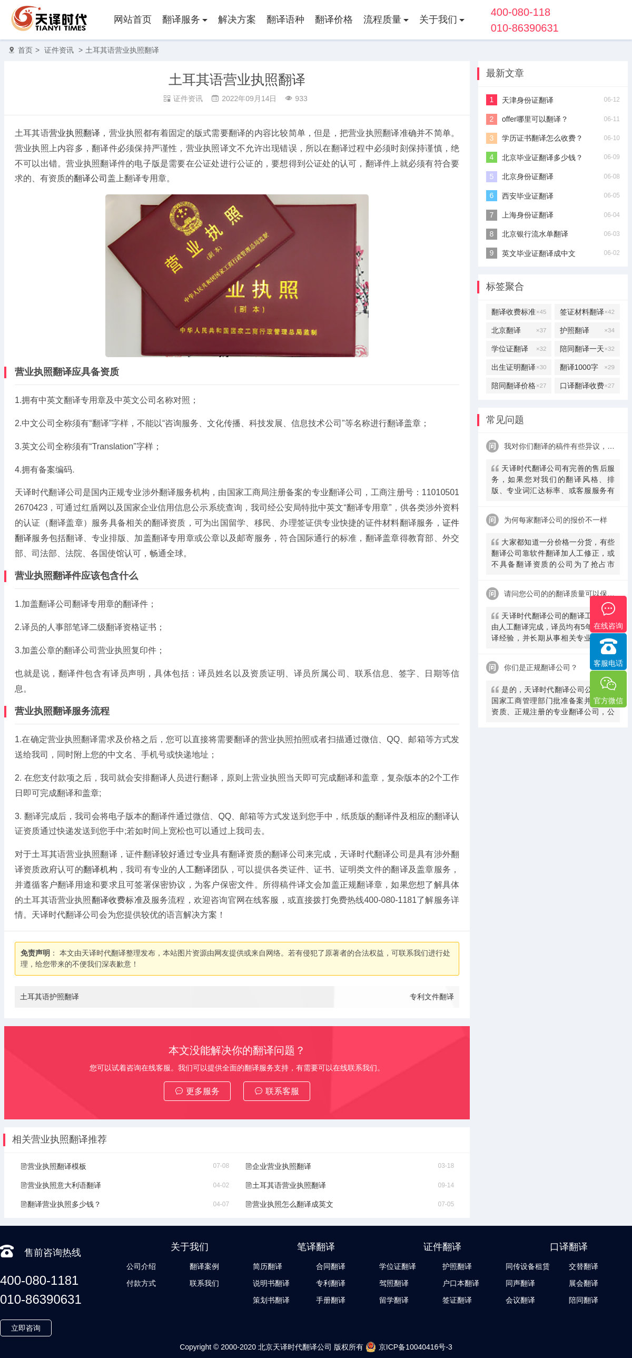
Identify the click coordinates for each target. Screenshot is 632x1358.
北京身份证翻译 (528, 176)
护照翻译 (587, 330)
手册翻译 (330, 1300)
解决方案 (237, 19)
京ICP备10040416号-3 (409, 1347)
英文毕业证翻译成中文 (539, 253)
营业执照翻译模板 (53, 1166)
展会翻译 (583, 1283)
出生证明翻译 (518, 367)
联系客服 (276, 1091)
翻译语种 (285, 19)
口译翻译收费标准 (587, 385)
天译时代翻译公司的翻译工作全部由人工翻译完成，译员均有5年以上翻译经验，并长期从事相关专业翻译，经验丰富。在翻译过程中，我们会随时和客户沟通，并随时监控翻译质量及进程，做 (553, 628)
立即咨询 (26, 1328)
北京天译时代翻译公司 (295, 1347)
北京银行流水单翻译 (535, 234)
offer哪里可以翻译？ (535, 119)
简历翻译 (267, 1266)
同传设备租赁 (528, 1266)
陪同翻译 (583, 1300)
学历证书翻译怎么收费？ (542, 138)
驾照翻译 (394, 1283)
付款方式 (141, 1283)
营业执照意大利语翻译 (60, 1185)
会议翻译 (520, 1300)
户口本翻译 (460, 1283)
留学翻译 (394, 1300)
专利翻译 (330, 1283)
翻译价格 (334, 19)
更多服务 (197, 1091)
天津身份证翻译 (528, 100)
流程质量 (382, 19)
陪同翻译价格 (518, 385)
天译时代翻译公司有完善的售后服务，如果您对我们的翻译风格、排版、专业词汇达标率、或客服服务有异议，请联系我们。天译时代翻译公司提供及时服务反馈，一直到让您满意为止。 (553, 480)
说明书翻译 (271, 1283)
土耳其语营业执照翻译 (122, 50)
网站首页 (133, 19)
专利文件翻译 (432, 996)
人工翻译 (194, 869)
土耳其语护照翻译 (49, 996)
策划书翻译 (271, 1300)
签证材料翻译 (587, 312)
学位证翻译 (518, 349)
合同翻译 (330, 1266)
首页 (25, 50)
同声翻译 (520, 1283)
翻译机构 (100, 869)
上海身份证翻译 (528, 215)
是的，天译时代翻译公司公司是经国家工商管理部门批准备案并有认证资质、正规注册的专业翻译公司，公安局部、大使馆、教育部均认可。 (553, 702)
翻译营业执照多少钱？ (60, 1204)
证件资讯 (59, 50)
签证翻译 (457, 1300)
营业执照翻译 (74, 133)
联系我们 (204, 1283)
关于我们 (438, 19)
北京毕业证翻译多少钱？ (542, 157)
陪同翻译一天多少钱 (587, 349)
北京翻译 (518, 330)
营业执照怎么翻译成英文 (289, 1204)
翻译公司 (90, 178)
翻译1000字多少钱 (587, 367)
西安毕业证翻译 (528, 196)
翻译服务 (181, 19)
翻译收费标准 (117, 900)
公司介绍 (141, 1266)
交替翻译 (583, 1266)
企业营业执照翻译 (278, 1166)
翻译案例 (204, 1266)
